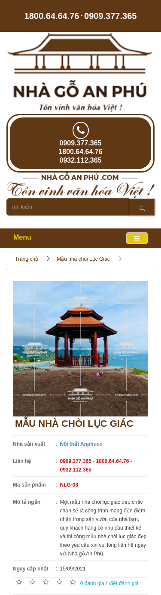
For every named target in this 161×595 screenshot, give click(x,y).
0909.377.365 (110, 15)
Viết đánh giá (124, 583)
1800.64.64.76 (51, 15)
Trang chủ (26, 259)
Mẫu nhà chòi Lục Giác (83, 259)
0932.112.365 (81, 160)
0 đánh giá (92, 583)
